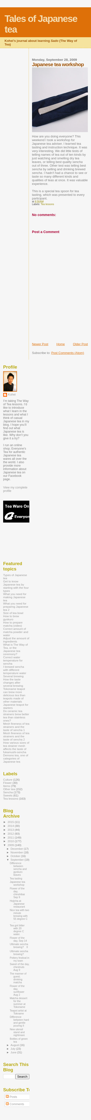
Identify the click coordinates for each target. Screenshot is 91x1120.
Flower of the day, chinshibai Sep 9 (17, 893)
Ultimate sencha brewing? (19, 953)
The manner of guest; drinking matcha (18, 978)
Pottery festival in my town (19, 959)
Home (60, 344)
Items (6, 785)
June (14, 1052)
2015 (11, 821)
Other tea (9, 789)
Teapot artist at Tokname (18, 1012)
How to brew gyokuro (11, 617)
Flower (7, 782)
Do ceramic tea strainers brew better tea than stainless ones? (16, 715)
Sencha (8, 792)
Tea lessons (47, 204)
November (17, 852)
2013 (11, 829)
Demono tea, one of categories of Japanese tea (15, 758)
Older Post (80, 344)
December (17, 848)
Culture (7, 779)
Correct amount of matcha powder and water (15, 632)
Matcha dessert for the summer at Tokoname (18, 1002)
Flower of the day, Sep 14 (18, 939)
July (13, 1048)
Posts (11, 1097)
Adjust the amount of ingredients (16, 640)
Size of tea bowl (13, 612)
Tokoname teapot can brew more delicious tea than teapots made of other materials (14, 695)
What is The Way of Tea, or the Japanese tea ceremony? (15, 649)
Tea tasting (16, 878)
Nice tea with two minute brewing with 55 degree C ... (19, 916)
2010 (11, 841)
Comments (15, 1104)
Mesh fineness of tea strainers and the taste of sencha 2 (16, 736)
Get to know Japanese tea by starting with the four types (16, 586)
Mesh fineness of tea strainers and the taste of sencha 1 (16, 727)
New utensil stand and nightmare (17, 1032)
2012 (11, 833)
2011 (11, 837)
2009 (11, 845)
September (18, 859)
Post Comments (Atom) (67, 353)
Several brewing (13, 676)
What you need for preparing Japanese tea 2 (15, 606)
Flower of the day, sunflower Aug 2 (17, 990)
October (16, 856)
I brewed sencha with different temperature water (14, 670)
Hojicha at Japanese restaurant (17, 903)
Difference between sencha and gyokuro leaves (18, 869)
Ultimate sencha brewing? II (19, 945)
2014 (11, 825)
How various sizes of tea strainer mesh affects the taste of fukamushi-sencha (16, 747)
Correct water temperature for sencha (13, 660)
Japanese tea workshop (17, 883)
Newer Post (40, 344)
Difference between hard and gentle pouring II (19, 1021)
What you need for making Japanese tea (14, 597)
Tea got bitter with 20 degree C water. (17, 930)
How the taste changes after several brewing (13, 682)
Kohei (12, 394)
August (15, 1045)
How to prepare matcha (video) (13, 624)
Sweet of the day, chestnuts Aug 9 (19, 967)
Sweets (7, 795)
